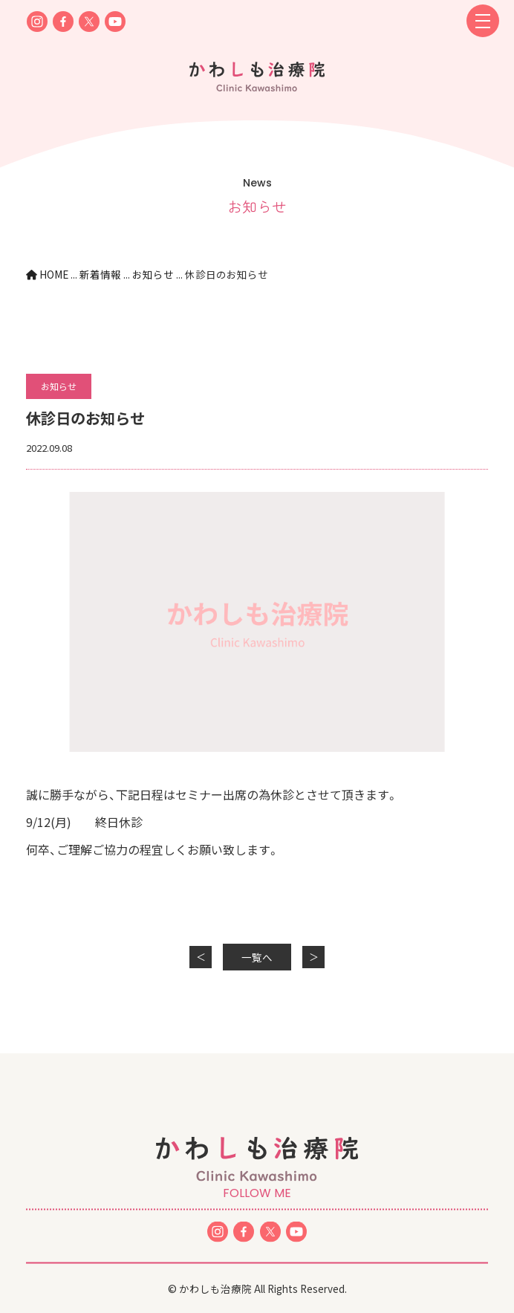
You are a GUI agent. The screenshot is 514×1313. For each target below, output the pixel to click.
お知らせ (59, 386)
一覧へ (257, 957)
